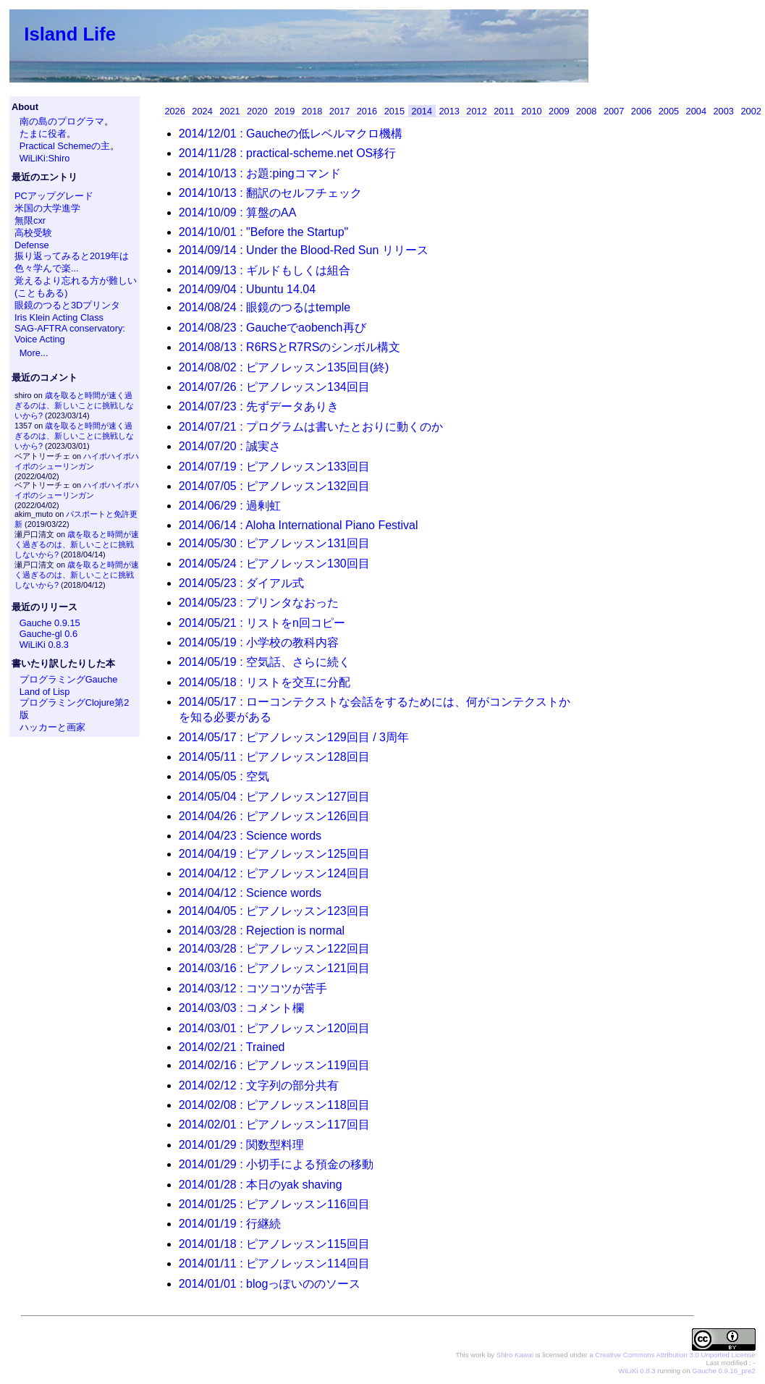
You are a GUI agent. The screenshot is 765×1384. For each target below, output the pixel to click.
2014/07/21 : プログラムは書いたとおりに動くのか (311, 427)
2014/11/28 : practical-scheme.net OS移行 (288, 153)
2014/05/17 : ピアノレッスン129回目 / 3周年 (294, 737)
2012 (476, 111)
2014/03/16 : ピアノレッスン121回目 (274, 968)
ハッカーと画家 (52, 727)
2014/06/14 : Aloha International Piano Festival (298, 525)
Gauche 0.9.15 (50, 622)
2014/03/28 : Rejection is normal (262, 930)
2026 (174, 111)
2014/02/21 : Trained (232, 1047)
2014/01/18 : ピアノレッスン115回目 (274, 1244)
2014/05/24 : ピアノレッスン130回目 (274, 563)
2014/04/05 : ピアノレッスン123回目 (274, 911)
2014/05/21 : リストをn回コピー (262, 623)
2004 (696, 111)
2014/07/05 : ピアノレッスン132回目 (274, 486)
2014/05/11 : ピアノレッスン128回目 (274, 757)
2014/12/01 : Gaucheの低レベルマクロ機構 (290, 133)
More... (34, 352)
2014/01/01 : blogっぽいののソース (270, 1284)
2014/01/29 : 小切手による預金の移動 (276, 1164)
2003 (724, 111)
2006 (641, 111)
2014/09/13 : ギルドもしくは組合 (264, 270)
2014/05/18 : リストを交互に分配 (264, 682)
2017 (339, 111)
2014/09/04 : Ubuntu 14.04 (247, 289)
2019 (284, 111)
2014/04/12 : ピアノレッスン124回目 (274, 873)
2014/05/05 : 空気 (224, 776)
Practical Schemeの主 (65, 145)
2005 (669, 111)
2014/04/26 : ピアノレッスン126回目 (274, 816)
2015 (394, 111)
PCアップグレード (53, 195)
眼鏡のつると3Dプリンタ (67, 305)
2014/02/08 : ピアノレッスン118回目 (274, 1105)
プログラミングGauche (69, 679)
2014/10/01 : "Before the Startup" (264, 232)
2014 (422, 111)
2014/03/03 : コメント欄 (241, 1008)
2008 (586, 111)
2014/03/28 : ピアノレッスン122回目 (274, 948)
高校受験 (33, 232)
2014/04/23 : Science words (250, 836)
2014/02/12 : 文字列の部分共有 (259, 1085)
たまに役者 (43, 133)
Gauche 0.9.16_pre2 (723, 1371)
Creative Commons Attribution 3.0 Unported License (675, 1355)
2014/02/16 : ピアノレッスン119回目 (274, 1065)
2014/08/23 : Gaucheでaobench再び (272, 327)
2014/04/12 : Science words (250, 893)
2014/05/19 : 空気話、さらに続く (264, 662)
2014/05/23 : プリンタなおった (259, 602)
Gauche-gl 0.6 (48, 633)
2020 (257, 111)
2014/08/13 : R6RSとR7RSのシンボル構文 (290, 347)
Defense (31, 245)
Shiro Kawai (514, 1355)
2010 (531, 111)
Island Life (70, 34)
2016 (367, 111)
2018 (312, 111)
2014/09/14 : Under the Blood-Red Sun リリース (303, 250)
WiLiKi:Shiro (45, 158)
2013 (449, 111)
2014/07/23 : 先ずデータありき (259, 406)
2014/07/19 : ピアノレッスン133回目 (274, 466)
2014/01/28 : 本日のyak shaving (260, 1184)
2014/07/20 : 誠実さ (230, 446)
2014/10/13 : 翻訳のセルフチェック (270, 193)
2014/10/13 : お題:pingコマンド (260, 173)
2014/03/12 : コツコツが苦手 (253, 988)
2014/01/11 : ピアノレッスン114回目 (274, 1263)
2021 (229, 111)
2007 (614, 111)
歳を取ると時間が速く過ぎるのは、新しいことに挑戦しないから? (74, 405)
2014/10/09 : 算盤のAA (238, 212)
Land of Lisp (45, 691)
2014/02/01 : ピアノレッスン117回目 (274, 1124)
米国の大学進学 (47, 208)
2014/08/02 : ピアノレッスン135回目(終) (284, 367)
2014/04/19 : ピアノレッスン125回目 (274, 854)
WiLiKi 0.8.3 (44, 644)
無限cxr (30, 220)
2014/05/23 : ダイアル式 (241, 583)
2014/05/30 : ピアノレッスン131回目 (274, 543)
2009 (559, 111)
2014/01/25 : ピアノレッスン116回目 (274, 1204)
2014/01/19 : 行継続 (230, 1224)
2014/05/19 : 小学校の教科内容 (259, 642)
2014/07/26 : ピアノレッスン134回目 (274, 387)
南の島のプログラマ (62, 121)
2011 (504, 111)
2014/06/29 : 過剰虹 (230, 505)
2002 (750, 111)
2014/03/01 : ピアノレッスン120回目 (274, 1028)
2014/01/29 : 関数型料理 (241, 1145)
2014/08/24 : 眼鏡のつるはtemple (264, 307)
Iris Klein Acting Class (58, 317)
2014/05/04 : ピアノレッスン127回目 (274, 796)
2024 (202, 111)
